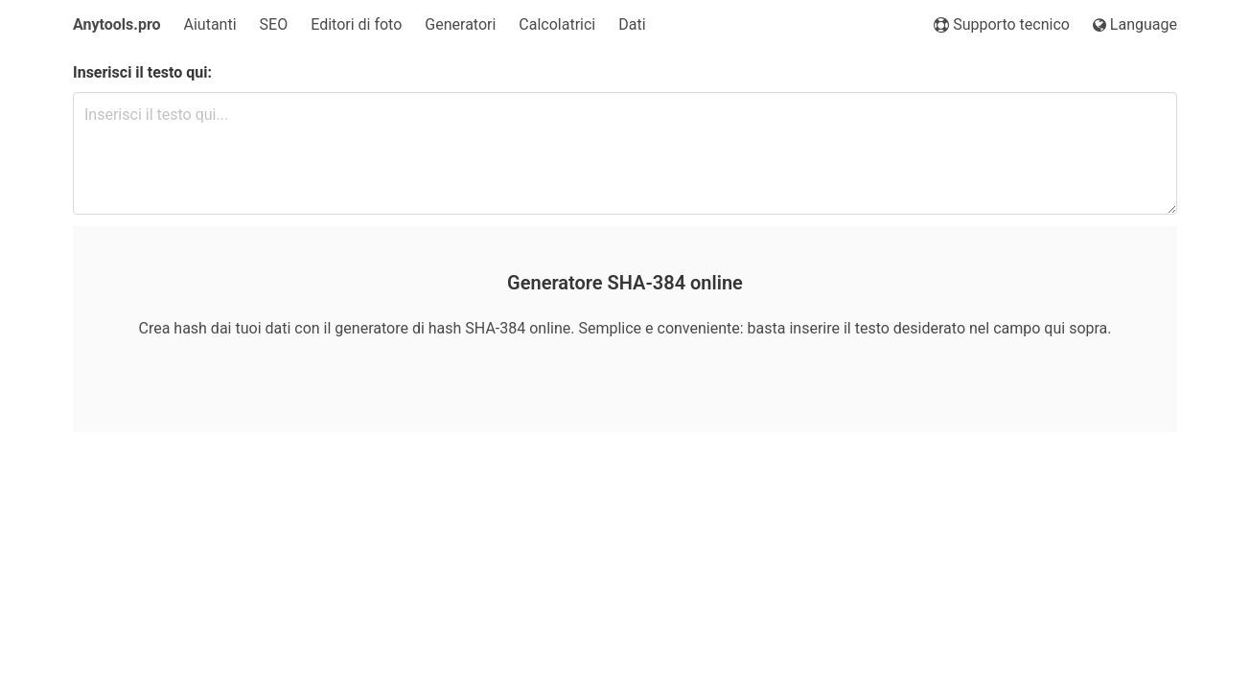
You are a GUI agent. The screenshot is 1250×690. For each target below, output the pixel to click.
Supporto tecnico (1002, 24)
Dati (631, 24)
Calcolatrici (557, 24)
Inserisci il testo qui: (142, 72)
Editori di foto (356, 24)
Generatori (460, 24)
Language (1135, 24)
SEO (274, 24)
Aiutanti (210, 24)
